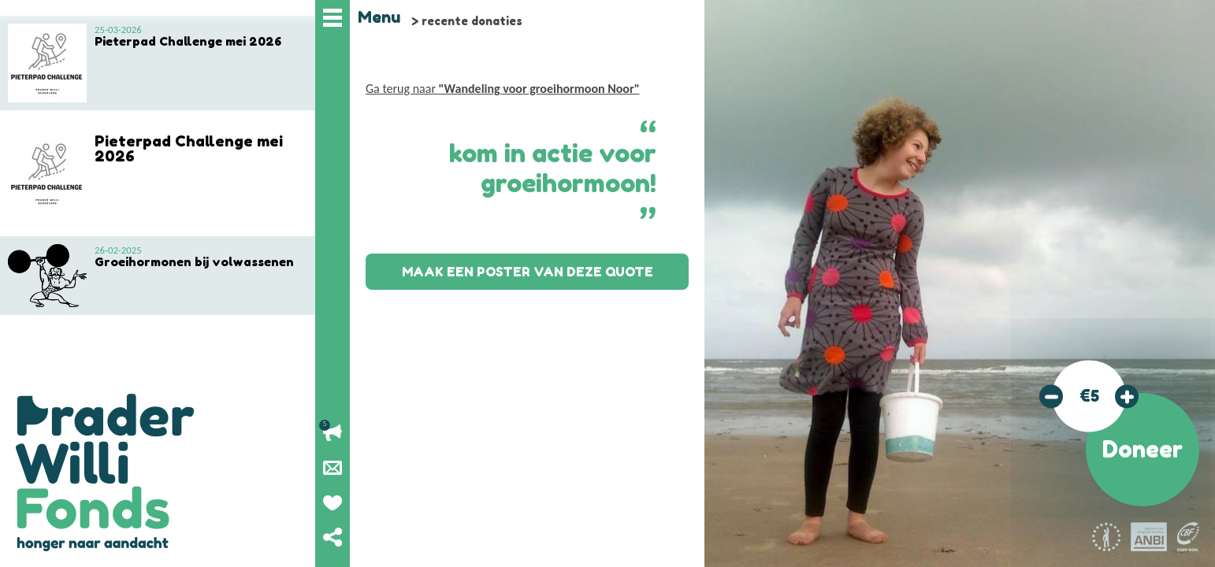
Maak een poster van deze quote (527, 272)
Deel (332, 537)
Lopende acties (332, 433)
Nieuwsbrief (332, 467)
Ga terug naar (503, 88)
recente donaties (472, 21)
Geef (332, 502)
